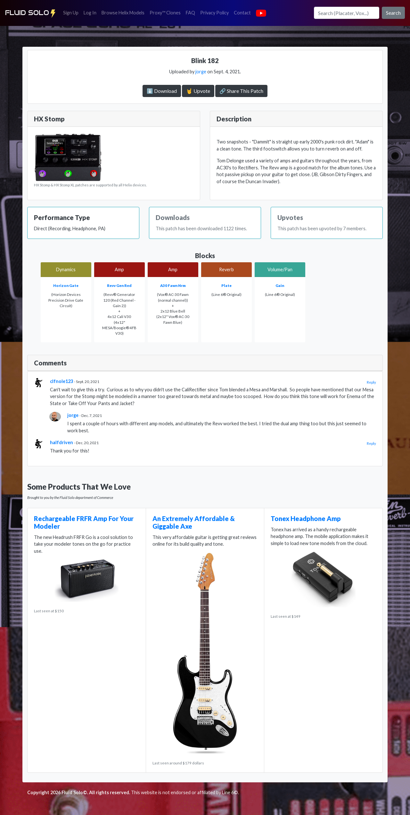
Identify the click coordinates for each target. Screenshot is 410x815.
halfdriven (61, 442)
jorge (200, 71)
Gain (279, 285)
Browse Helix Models (123, 12)
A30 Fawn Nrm (173, 285)
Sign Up (72, 12)
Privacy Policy (215, 12)
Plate (226, 285)
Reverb (226, 269)
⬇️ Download (162, 91)
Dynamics (66, 269)
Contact (243, 12)
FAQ (192, 12)
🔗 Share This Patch (241, 91)
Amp (119, 269)
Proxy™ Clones (165, 12)
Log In (91, 12)
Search (393, 13)
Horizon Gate (65, 285)
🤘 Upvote (198, 91)
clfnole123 (61, 381)
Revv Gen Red (119, 285)
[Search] (346, 13)
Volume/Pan (279, 269)
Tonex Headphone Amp (306, 518)
